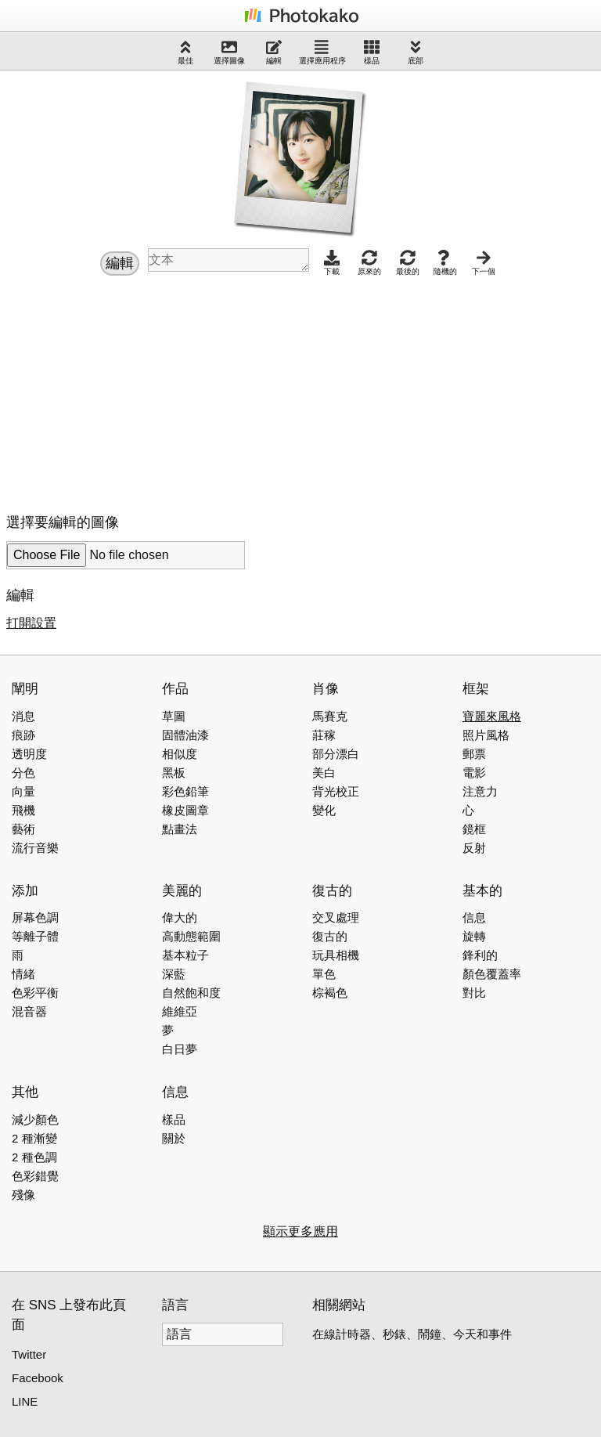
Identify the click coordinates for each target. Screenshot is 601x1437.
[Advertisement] (137, 391)
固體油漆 (185, 735)
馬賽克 (329, 716)
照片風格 (485, 735)
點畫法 (179, 829)
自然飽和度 (191, 992)
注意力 (480, 791)
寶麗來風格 (491, 716)
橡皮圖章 (185, 810)
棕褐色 (329, 992)
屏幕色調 (35, 917)
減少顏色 (35, 1119)
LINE (25, 1401)
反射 (474, 847)
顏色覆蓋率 (491, 973)
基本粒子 (185, 955)
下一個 (483, 263)
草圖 (173, 716)
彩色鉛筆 (185, 791)
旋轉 (474, 936)
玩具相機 (335, 955)
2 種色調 (34, 1157)
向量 (23, 791)
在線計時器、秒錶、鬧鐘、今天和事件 (412, 1334)
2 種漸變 (34, 1138)
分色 (23, 772)
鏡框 (474, 829)
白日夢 (179, 1049)
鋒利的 (480, 955)
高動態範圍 (191, 936)
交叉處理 (335, 917)
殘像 (23, 1194)
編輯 (274, 52)
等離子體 (35, 936)
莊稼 (324, 735)
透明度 (29, 753)
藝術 (23, 829)
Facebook (37, 1378)
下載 (332, 263)
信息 (474, 917)
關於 (173, 1138)
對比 (474, 992)
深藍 (173, 973)
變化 (324, 810)
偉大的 (179, 917)
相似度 (179, 753)
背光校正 (335, 791)
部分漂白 (335, 753)
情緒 (23, 973)
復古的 (329, 936)
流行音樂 (35, 847)
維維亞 (179, 1011)
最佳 (185, 52)
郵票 (474, 753)
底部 (415, 52)
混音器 (29, 1011)
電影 (474, 772)
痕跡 (23, 735)
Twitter (29, 1354)
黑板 (173, 772)
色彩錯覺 (35, 1175)
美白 (324, 772)
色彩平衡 (35, 992)
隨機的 (445, 263)
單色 (324, 973)
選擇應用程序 (322, 52)
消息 (23, 716)
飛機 (23, 810)
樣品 (372, 52)
